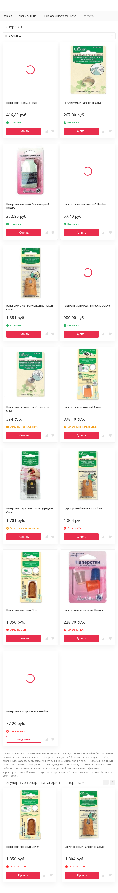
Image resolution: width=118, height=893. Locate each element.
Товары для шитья (28, 15)
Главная (7, 15)
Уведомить (24, 739)
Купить (24, 131)
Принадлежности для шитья (60, 15)
